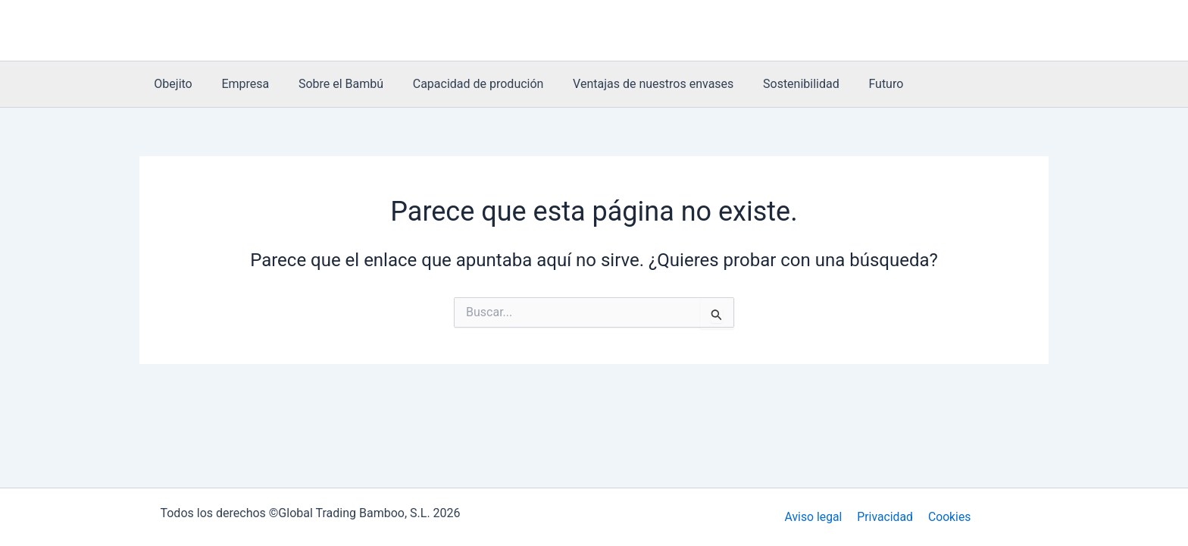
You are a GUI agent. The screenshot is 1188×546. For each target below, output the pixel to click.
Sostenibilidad (773, 84)
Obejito (170, 84)
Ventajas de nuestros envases (630, 84)
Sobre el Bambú (328, 84)
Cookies (947, 517)
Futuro (853, 84)
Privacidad (885, 517)
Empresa (237, 84)
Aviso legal (815, 517)
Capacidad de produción (460, 84)
